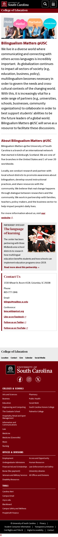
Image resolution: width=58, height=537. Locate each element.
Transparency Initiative (44, 527)
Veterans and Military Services (14, 475)
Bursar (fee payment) (11, 471)
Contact (14, 358)
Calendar (28, 358)
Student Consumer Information (17, 527)
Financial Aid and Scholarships (14, 467)
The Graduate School (11, 412)
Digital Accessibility (35, 530)
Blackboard (7, 505)
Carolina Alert (8, 492)
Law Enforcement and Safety (41, 467)
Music (4, 442)
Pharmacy (33, 395)
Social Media (40, 358)
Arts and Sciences (9, 395)
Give (21, 358)
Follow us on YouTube (15, 328)
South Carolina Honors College (41, 407)
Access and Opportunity (39, 458)
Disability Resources (10, 480)
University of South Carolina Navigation (53, 4)
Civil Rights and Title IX (13, 530)
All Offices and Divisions (39, 475)
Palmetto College (36, 412)
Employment (7, 458)
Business (6, 399)
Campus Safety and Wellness (14, 509)
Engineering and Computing (14, 407)
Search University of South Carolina (45, 4)
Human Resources (36, 463)
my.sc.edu (6, 500)
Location (4, 358)
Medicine (6, 434)
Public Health (34, 399)
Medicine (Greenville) (11, 438)
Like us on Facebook (14, 317)
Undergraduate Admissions (13, 463)
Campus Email (8, 496)
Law (4, 429)
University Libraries (37, 471)
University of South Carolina (24, 524)
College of (14, 10)
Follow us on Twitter (14, 322)
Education (6, 403)
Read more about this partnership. (21, 267)
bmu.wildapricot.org (14, 311)
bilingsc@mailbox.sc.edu (16, 302)
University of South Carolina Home (14, 3)
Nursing (5, 446)
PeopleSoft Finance (10, 513)
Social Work (34, 403)
